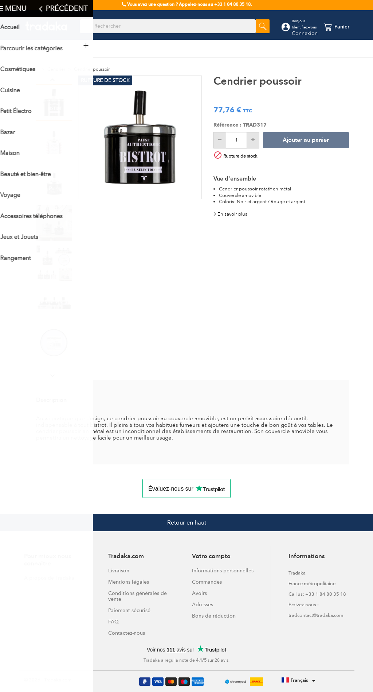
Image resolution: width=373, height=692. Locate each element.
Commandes (207, 582)
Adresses (202, 604)
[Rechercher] (168, 26)
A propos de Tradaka (49, 578)
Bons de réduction (214, 616)
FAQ (113, 622)
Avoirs (199, 593)
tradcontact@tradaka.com (315, 615)
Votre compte (211, 556)
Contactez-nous (126, 633)
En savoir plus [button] (230, 214)
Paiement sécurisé (129, 610)
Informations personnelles (223, 570)
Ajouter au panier (306, 140)
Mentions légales (128, 582)
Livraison (118, 570)
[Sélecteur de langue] (300, 680)
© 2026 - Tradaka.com (48, 680)
